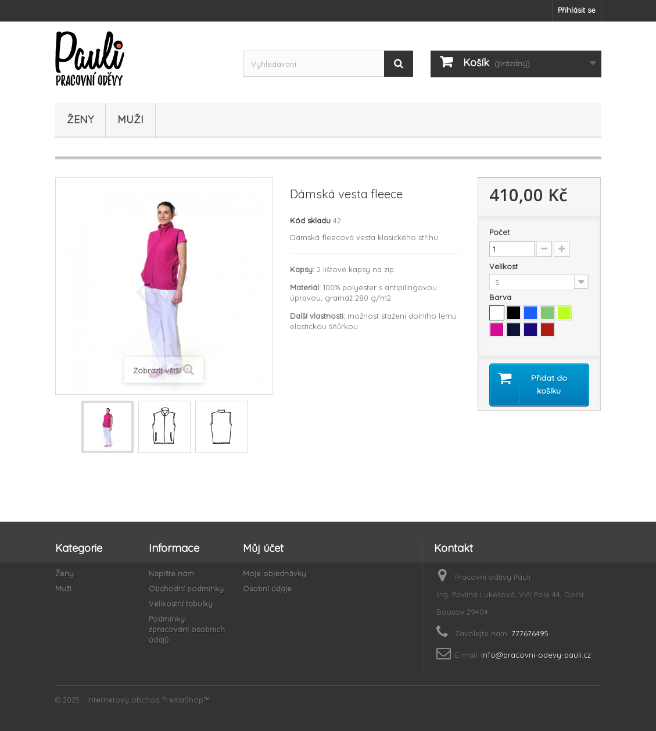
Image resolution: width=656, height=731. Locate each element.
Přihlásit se (577, 10)
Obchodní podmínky (186, 588)
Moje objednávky (274, 573)
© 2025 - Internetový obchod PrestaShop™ (132, 699)
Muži (130, 119)
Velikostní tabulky (181, 603)
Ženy (80, 119)
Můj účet (263, 548)
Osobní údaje (267, 588)
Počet (499, 232)
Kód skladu (310, 220)
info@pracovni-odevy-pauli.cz (536, 654)
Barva (501, 297)
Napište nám (171, 573)
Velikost (504, 266)
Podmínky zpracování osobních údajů (187, 629)
